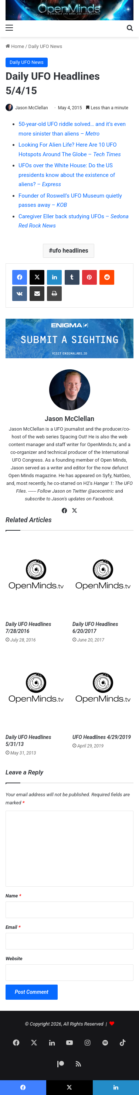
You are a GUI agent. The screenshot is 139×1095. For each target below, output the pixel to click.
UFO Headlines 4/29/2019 (101, 737)
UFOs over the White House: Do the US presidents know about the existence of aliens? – (66, 175)
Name (13, 896)
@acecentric (101, 491)
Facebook (103, 499)
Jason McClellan (31, 107)
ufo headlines (70, 250)
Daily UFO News (45, 46)
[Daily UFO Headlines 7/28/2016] (36, 577)
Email (13, 927)
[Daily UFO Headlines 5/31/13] (36, 690)
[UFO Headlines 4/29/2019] (102, 690)
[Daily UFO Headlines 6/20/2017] (102, 577)
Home (15, 46)
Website (14, 958)
